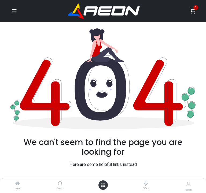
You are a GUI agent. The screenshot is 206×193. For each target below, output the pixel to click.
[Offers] (145, 184)
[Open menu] (103, 185)
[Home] (17, 184)
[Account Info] (188, 184)
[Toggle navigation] (14, 11)
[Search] (60, 184)
